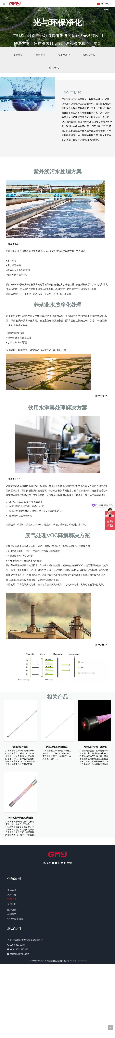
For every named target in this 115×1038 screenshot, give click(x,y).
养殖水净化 (64, 55)
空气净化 (54, 67)
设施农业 (11, 890)
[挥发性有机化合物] (57, 666)
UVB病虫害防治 (15, 918)
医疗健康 (11, 909)
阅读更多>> (13, 244)
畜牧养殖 (11, 904)
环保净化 (11, 899)
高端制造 (11, 914)
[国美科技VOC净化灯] (48, 616)
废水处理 (40, 55)
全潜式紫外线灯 (20, 746)
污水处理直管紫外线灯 (57, 746)
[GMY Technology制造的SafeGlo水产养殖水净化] (48, 372)
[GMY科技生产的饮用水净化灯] (57, 444)
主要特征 (18, 55)
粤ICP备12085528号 (78, 961)
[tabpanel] (57, 27)
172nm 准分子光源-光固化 (20, 817)
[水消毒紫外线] (55, 209)
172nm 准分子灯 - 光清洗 (95, 746)
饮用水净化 (89, 55)
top (110, 1027)
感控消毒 (11, 895)
